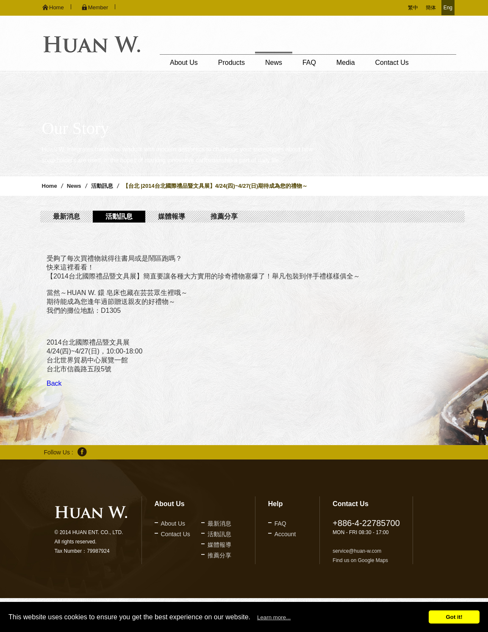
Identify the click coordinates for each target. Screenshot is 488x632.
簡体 (431, 8)
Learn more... (274, 617)
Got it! (454, 617)
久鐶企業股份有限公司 (91, 44)
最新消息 (66, 216)
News (273, 62)
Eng (448, 8)
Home (49, 186)
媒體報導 (171, 216)
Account (285, 534)
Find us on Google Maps (360, 560)
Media (345, 62)
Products (231, 62)
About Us (184, 62)
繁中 (413, 8)
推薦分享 (224, 216)
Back (54, 383)
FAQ (309, 62)
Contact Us (392, 62)
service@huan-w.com (357, 551)
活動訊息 (102, 186)
